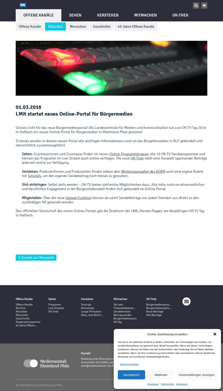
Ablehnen (160, 375)
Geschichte (101, 26)
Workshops (87, 308)
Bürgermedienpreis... (159, 304)
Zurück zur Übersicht (36, 257)
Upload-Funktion (78, 198)
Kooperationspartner (28, 322)
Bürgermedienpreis (125, 318)
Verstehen (108, 15)
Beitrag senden (123, 315)
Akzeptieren (131, 375)
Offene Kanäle (38, 15)
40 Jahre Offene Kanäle (136, 26)
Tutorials (34, 176)
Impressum (153, 384)
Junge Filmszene (91, 311)
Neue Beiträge (154, 311)
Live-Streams (56, 308)
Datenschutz (167, 384)
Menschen (78, 26)
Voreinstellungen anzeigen (197, 375)
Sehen (75, 15)
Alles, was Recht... (92, 315)
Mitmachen (145, 15)
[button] (215, 334)
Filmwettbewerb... (125, 308)
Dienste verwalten (129, 364)
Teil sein (118, 304)
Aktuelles (55, 26)
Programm (54, 304)
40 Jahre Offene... (26, 325)
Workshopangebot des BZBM (143, 171)
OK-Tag (118, 322)
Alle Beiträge (154, 315)
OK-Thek (180, 15)
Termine (20, 308)
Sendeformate (122, 311)
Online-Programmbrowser (129, 154)
